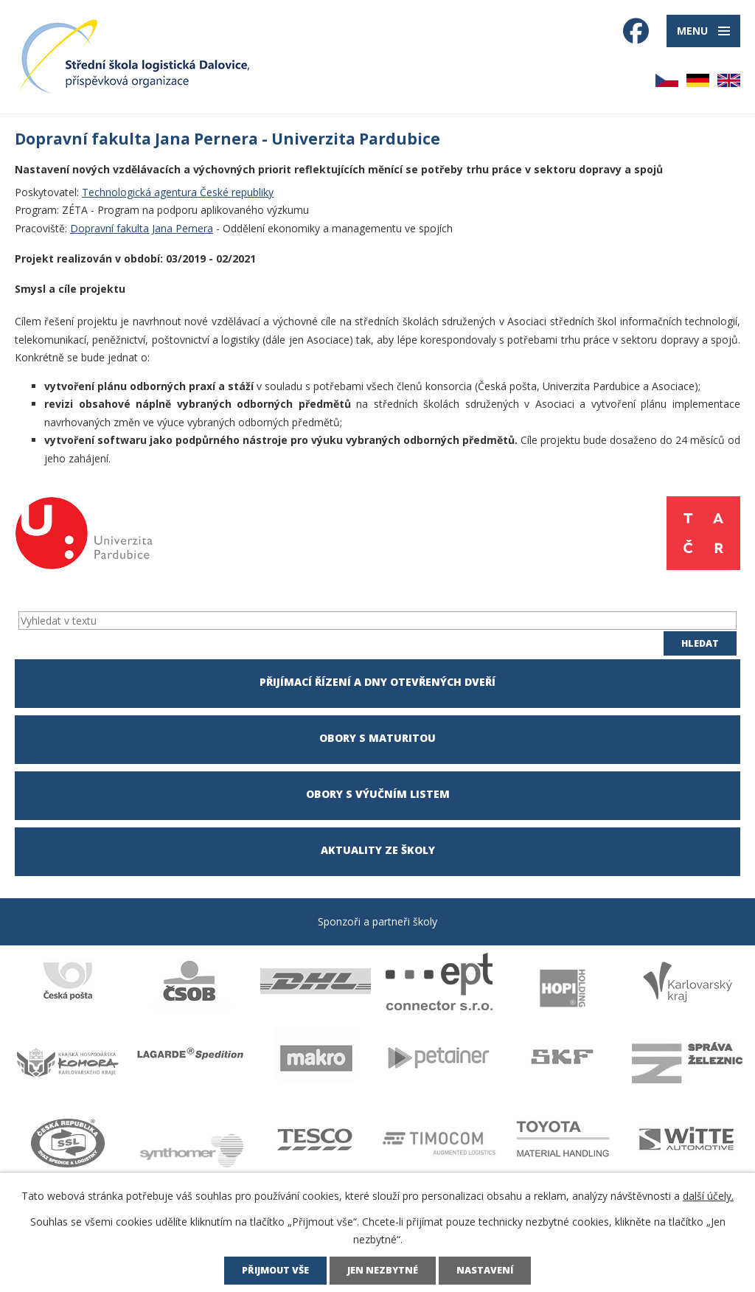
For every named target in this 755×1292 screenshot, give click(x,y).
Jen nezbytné (382, 1270)
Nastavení (484, 1270)
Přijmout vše (275, 1270)
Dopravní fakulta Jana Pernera (141, 228)
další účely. (708, 1196)
